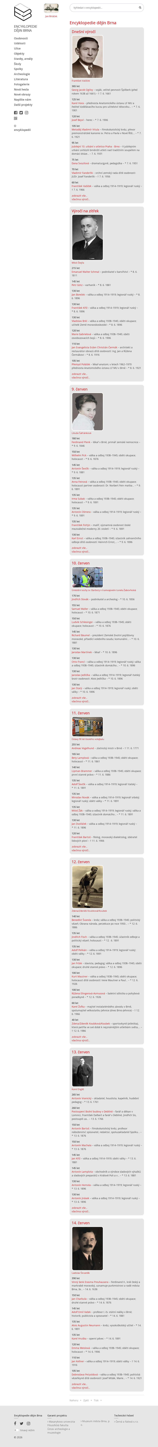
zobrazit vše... (79, 195)
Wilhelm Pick (79, 455)
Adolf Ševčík (78, 784)
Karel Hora (78, 103)
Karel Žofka (78, 1006)
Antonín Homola (81, 1185)
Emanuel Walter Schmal (85, 271)
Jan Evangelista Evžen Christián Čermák (94, 347)
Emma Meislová (81, 1348)
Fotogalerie (21, 84)
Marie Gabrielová (81, 334)
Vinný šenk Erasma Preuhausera (90, 1282)
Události (19, 43)
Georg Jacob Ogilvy (82, 89)
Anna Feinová (79, 481)
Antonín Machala (81, 1145)
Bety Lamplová (80, 757)
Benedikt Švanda (81, 920)
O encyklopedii (22, 128)
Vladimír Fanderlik (82, 173)
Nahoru (74, 1400)
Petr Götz (77, 285)
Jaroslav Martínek (82, 652)
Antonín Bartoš (80, 1128)
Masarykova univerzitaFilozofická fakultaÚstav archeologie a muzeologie (61, 1427)
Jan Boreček (78, 294)
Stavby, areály (23, 59)
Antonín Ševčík (80, 468)
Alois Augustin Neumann (86, 1325)
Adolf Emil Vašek (81, 1312)
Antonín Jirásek (80, 1198)
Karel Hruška (79, 1338)
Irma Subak (78, 498)
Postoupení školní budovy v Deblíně (92, 1111)
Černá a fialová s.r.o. (126, 1421)
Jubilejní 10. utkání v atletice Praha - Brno (96, 146)
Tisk (96, 1400)
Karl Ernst (77, 538)
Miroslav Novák (80, 797)
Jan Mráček (51, 16)
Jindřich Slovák (80, 599)
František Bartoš (81, 837)
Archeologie (22, 74)
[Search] (107, 7)
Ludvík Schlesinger (82, 622)
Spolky (18, 69)
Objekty (19, 53)
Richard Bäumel (81, 635)
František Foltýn (81, 525)
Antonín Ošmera (81, 512)
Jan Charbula (79, 1298)
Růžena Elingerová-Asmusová (88, 993)
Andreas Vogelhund (83, 748)
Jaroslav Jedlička (81, 675)
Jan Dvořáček (79, 823)
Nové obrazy (22, 94)
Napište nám (22, 99)
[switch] (16, 1430)
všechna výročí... (81, 199)
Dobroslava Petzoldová (85, 1374)
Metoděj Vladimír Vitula (85, 129)
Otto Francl (78, 661)
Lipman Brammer (82, 771)
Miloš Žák (77, 810)
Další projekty (23, 105)
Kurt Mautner (80, 976)
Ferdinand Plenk (81, 442)
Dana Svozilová (80, 163)
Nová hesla (21, 89)
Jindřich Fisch (79, 937)
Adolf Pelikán (79, 950)
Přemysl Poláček (81, 364)
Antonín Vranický (81, 1098)
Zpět (86, 1400)
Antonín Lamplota (82, 1171)
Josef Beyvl (78, 120)
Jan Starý (77, 688)
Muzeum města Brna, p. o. (95, 1422)
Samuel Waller (80, 608)
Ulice (17, 48)
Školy (17, 64)
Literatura (21, 79)
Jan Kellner (78, 1361)
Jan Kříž (76, 1158)
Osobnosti (21, 38)
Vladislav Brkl (79, 321)
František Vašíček (81, 186)
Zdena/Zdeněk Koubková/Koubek (91, 1023)
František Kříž (79, 307)
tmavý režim (27, 1430)
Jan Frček (77, 963)
